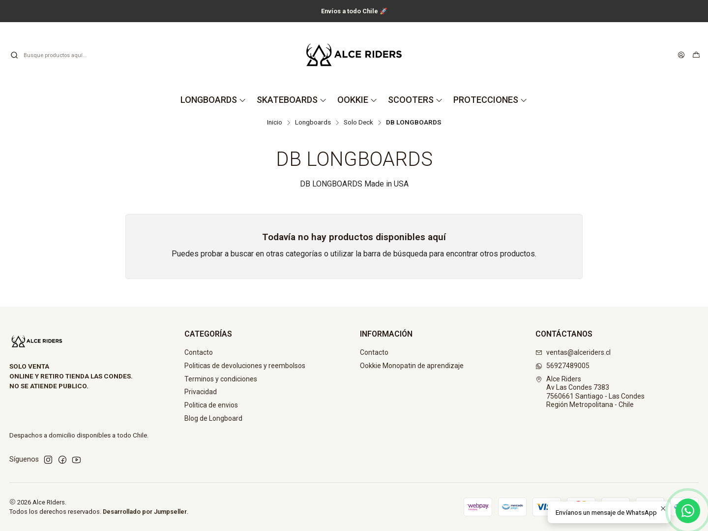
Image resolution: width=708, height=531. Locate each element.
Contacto (198, 352)
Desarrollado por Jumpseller (145, 511)
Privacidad (200, 392)
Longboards (313, 122)
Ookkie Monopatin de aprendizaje (412, 366)
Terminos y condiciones (220, 379)
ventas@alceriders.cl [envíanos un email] (573, 352)
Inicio (274, 122)
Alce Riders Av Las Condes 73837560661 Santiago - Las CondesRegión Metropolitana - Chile (590, 392)
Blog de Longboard (213, 418)
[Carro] (696, 55)
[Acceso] (681, 55)
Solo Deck (358, 122)
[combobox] (60, 55)
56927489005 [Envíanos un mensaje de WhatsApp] (562, 366)
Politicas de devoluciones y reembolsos (244, 366)
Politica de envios (211, 405)
